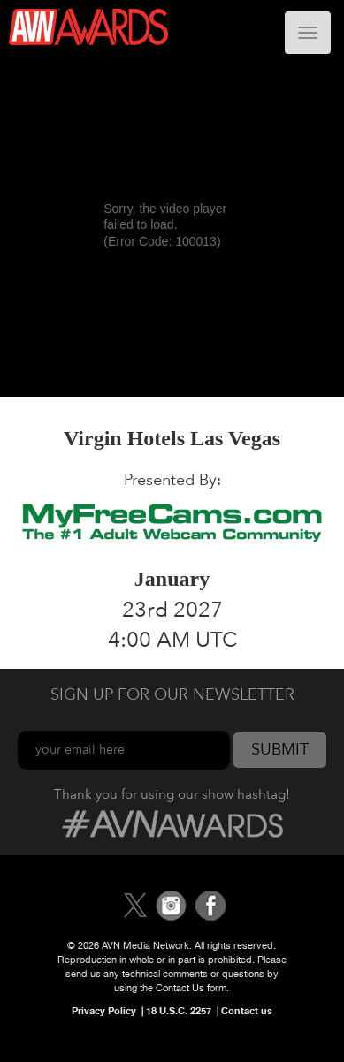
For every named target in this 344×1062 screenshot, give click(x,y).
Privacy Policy (104, 1010)
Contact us (246, 1010)
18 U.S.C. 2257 (178, 1010)
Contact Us (180, 987)
